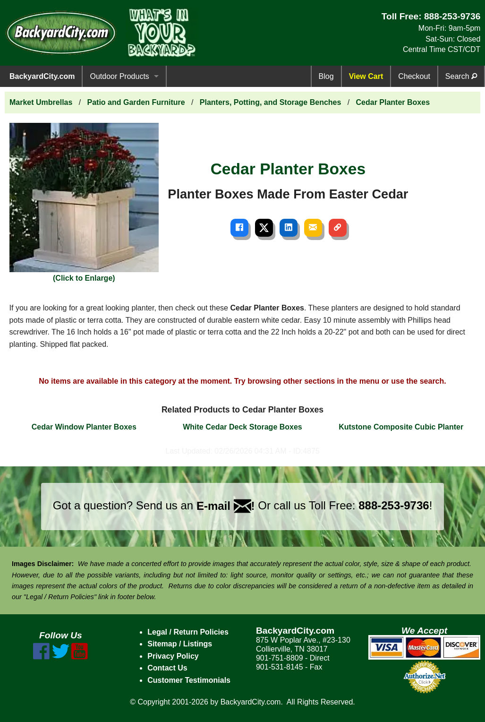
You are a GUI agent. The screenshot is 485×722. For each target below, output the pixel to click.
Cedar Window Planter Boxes (84, 427)
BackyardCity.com (42, 76)
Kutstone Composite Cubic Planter (401, 427)
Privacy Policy (173, 656)
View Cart (366, 76)
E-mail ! (225, 505)
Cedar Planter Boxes (393, 102)
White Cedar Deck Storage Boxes (242, 427)
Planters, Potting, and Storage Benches (270, 102)
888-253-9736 (452, 16)
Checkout (414, 76)
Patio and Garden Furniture (136, 102)
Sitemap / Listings (179, 644)
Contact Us (167, 668)
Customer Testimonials (188, 680)
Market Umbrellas (40, 102)
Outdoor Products (119, 76)
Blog (326, 76)
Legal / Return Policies (188, 632)
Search (461, 76)
